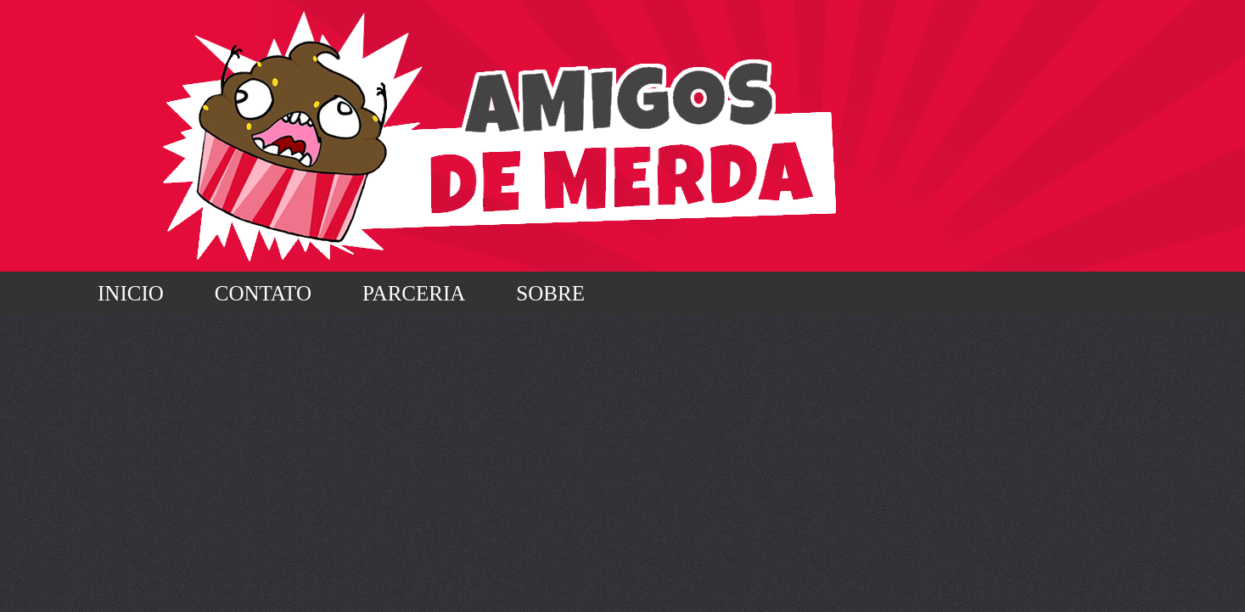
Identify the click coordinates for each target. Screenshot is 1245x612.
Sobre (550, 293)
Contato (263, 293)
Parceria (413, 293)
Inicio (131, 293)
